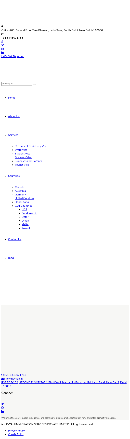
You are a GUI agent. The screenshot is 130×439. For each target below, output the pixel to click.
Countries (14, 176)
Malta (25, 224)
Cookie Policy (16, 434)
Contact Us (14, 239)
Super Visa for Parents (28, 161)
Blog (11, 258)
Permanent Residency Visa (31, 146)
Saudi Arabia (29, 213)
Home (11, 98)
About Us (14, 116)
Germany (20, 194)
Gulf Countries (23, 206)
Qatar (25, 217)
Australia (20, 191)
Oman (25, 221)
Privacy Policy (16, 431)
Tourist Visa (22, 165)
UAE (24, 209)
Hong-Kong (22, 202)
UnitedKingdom (24, 198)
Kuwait (26, 228)
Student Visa (22, 153)
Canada (19, 187)
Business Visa (23, 157)
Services (13, 135)
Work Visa (21, 150)
